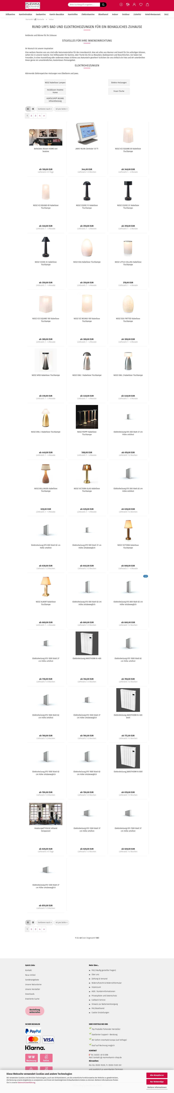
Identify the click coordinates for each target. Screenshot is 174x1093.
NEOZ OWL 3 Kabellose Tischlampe (45, 432)
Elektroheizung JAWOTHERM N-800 (128, 772)
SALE (166, 14)
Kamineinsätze (25, 14)
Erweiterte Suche (32, 999)
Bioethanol (103, 14)
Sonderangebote (32, 980)
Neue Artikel (30, 975)
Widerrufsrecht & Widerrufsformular (107, 983)
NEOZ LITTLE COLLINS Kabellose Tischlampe (128, 263)
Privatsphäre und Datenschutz (104, 996)
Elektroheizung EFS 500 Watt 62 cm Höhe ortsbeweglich (86, 603)
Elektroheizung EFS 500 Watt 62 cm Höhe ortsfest (128, 489)
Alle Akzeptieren (157, 1075)
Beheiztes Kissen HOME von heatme (45, 150)
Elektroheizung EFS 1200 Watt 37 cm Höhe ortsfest (87, 829)
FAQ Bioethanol (98, 1008)
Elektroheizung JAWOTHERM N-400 (87, 658)
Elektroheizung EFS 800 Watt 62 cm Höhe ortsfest (45, 546)
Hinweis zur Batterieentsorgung (105, 1004)
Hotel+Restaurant (152, 14)
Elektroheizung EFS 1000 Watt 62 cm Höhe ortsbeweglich (45, 773)
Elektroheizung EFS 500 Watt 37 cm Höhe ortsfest (128, 433)
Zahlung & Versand (99, 979)
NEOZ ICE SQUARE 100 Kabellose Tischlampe (45, 320)
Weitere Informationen (157, 1087)
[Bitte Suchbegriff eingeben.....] (103, 4)
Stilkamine (10, 14)
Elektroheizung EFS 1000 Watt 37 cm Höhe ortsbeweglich (86, 716)
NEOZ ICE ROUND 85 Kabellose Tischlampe (45, 206)
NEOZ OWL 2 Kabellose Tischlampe (128, 375)
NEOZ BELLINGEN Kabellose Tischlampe (45, 489)
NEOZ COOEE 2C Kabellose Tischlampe (128, 206)
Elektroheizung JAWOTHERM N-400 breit (128, 716)
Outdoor (126, 14)
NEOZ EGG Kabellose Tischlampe (87, 262)
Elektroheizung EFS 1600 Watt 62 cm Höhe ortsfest (45, 716)
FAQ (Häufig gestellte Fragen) (104, 970)
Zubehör (137, 14)
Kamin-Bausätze (57, 14)
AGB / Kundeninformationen (103, 991)
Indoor (115, 14)
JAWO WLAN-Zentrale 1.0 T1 (87, 149)
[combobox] (44, 109)
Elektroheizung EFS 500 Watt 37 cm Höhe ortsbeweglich (86, 546)
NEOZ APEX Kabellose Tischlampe (46, 375)
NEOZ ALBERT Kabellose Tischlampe (46, 603)
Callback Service (98, 1000)
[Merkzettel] (141, 4)
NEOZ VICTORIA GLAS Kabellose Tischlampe (87, 489)
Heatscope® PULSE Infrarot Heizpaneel (45, 829)
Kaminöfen (73, 14)
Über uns (95, 974)
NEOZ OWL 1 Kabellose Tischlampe (86, 375)
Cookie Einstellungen (100, 1012)
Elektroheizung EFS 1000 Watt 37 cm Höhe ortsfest (45, 659)
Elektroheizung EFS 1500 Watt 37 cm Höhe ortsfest (128, 829)
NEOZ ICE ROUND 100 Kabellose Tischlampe (87, 320)
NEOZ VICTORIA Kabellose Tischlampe (128, 546)
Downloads (29, 994)
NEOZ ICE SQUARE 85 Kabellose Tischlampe (128, 150)
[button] (127, 4)
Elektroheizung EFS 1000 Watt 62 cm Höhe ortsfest (128, 659)
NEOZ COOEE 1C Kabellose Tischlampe (87, 206)
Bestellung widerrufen (34, 1010)
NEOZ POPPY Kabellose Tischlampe (86, 433)
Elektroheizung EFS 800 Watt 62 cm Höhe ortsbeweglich (128, 603)
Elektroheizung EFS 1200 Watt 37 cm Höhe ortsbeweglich (45, 886)
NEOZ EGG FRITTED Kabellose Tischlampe (128, 320)
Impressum (96, 987)
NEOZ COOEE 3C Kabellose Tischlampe (46, 263)
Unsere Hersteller (32, 989)
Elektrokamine (88, 14)
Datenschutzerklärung (26, 1083)
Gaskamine (41, 14)
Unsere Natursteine (33, 984)
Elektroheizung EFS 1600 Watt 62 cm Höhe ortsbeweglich (86, 773)
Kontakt (28, 970)
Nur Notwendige (157, 1082)
